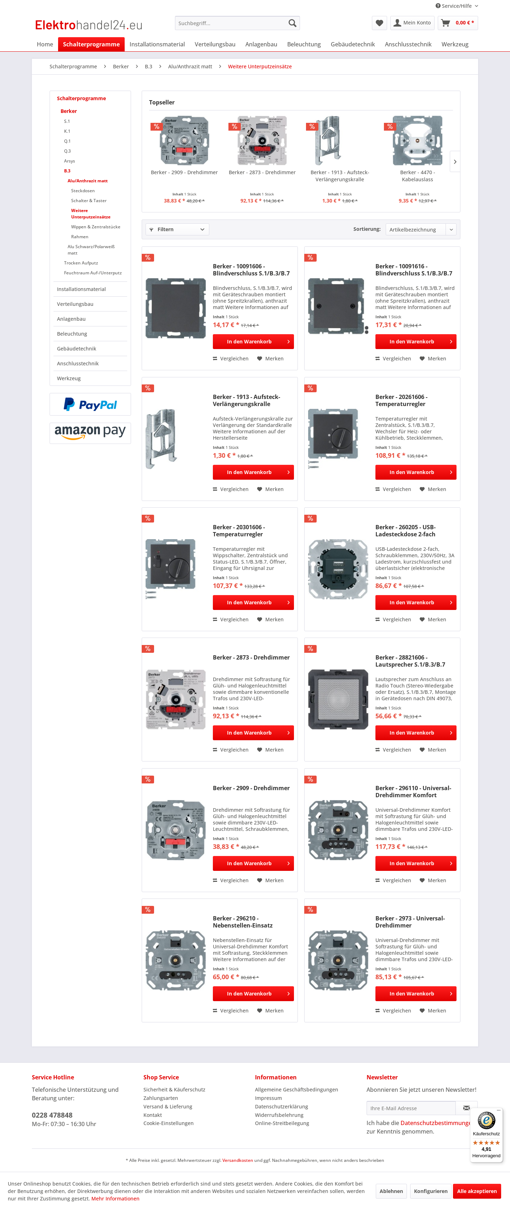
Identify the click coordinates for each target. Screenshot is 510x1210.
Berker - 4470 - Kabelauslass (417, 176)
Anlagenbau (71, 318)
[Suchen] (292, 23)
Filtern (161, 229)
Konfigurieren (431, 1191)
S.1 (67, 121)
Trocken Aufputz (81, 263)
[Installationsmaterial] (157, 44)
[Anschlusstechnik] (408, 44)
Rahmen (80, 237)
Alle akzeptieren (477, 1191)
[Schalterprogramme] (91, 44)
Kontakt (152, 1115)
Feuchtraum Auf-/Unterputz (93, 273)
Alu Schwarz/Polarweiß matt (91, 250)
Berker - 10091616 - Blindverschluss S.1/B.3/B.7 (413, 270)
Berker (69, 111)
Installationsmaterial (81, 289)
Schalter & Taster (89, 201)
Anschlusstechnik (78, 363)
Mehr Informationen (115, 1198)
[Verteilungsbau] (215, 44)
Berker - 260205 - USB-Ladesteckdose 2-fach (405, 531)
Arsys (69, 161)
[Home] (45, 44)
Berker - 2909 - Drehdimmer (184, 172)
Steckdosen (83, 191)
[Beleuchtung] (304, 44)
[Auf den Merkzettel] (270, 358)
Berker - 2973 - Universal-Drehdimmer (410, 922)
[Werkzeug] (455, 44)
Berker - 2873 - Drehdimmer (262, 172)
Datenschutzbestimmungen (438, 1123)
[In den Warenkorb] (253, 341)
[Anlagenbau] (261, 44)
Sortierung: (367, 229)
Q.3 (67, 151)
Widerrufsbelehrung (279, 1115)
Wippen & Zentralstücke (95, 227)
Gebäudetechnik (76, 348)
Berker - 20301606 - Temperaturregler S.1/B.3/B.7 (239, 531)
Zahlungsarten (160, 1098)
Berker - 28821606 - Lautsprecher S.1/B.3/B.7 (410, 661)
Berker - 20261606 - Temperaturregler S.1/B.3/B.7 (401, 400)
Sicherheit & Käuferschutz (174, 1089)
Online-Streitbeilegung (282, 1123)
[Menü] (498, 1112)
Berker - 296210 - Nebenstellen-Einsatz (243, 922)
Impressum (268, 1098)
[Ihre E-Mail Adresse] (411, 1108)
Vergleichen (231, 358)
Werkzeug (69, 378)
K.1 (67, 131)
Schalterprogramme (81, 98)
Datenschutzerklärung (281, 1106)
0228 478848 (52, 1115)
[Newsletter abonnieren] (466, 1108)
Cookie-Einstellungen (168, 1123)
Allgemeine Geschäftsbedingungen (296, 1089)
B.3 (67, 171)
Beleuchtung (72, 333)
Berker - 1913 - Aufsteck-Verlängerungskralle (340, 176)
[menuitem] (237, 23)
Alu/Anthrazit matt (88, 181)
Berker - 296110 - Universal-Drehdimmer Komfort (413, 791)
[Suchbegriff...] (237, 23)
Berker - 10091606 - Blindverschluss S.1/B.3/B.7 (251, 270)
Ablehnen (391, 1191)
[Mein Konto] (412, 23)
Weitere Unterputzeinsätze (90, 213)
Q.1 (67, 141)
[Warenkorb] (458, 23)
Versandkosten (237, 1160)
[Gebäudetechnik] (353, 44)
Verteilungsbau (75, 304)
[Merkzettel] (379, 23)
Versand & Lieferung (167, 1106)
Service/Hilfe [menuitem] (454, 5)
